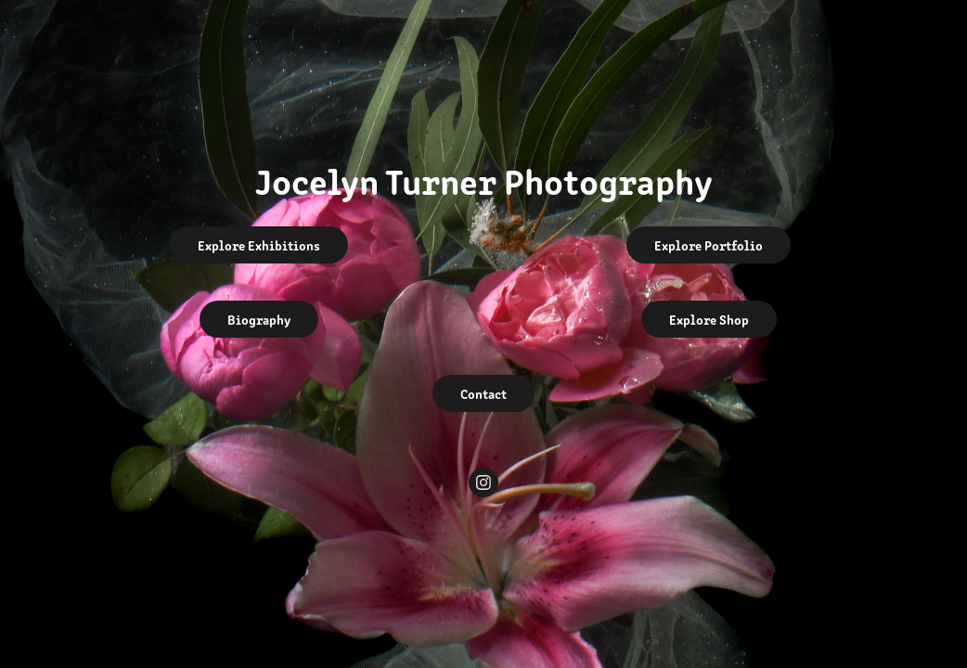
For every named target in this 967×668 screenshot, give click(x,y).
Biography (258, 319)
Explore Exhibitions (259, 245)
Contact (483, 393)
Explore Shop (709, 319)
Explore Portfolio (708, 245)
